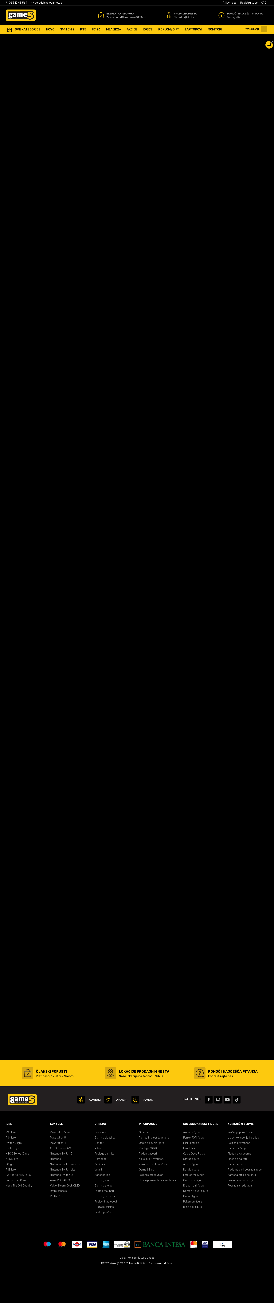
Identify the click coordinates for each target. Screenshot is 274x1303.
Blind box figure (192, 1240)
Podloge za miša (105, 1187)
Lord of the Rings (193, 1208)
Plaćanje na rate (238, 1192)
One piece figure (193, 1214)
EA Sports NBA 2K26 (18, 1208)
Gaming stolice (104, 1214)
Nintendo (55, 1192)
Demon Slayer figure (195, 1224)
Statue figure (191, 1192)
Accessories (102, 1208)
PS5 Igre (11, 1166)
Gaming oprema (55, 38)
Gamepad (101, 1192)
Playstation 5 (58, 1171)
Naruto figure (191, 1203)
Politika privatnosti (239, 1177)
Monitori (99, 1177)
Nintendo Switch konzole (65, 1198)
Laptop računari (104, 1224)
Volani (98, 1203)
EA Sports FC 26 (16, 1214)
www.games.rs (119, 1297)
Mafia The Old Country (19, 1219)
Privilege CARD (148, 1182)
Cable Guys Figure (194, 1187)
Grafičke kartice (104, 1240)
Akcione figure (192, 1166)
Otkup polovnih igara (151, 1177)
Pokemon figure (192, 1235)
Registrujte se (249, 2)
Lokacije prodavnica (151, 1208)
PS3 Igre (11, 1203)
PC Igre (10, 1198)
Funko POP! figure (194, 1171)
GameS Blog (146, 1203)
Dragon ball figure (194, 1219)
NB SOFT (142, 1297)
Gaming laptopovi (105, 1230)
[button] (256, 29)
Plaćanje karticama (239, 1187)
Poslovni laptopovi (106, 1235)
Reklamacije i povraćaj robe (245, 1203)
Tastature (100, 1166)
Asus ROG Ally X (60, 1214)
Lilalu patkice (191, 1177)
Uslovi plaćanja (237, 1182)
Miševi (98, 1182)
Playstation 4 (58, 1177)
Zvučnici (100, 1198)
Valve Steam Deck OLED (65, 1219)
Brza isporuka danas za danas (157, 1214)
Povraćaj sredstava (240, 1219)
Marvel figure (191, 1230)
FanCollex (189, 1182)
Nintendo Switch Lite (62, 1203)
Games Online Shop (17, 38)
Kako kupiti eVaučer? (151, 1192)
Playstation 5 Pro (60, 1166)
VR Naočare (57, 1230)
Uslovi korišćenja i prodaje (244, 1171)
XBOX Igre (12, 1192)
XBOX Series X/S (60, 1182)
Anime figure (191, 1198)
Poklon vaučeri (148, 1187)
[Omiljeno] (263, 2)
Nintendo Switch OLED (63, 1208)
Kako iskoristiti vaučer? (153, 1198)
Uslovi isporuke (237, 1198)
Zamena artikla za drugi (242, 1208)
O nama (144, 1166)
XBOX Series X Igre (17, 1187)
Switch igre (12, 1182)
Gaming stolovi (104, 1219)
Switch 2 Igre (14, 1177)
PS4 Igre (11, 1171)
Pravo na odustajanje (241, 1214)
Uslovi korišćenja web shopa (137, 1291)
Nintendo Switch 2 (61, 1187)
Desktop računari (105, 1246)
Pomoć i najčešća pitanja (154, 1171)
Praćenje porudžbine (240, 1166)
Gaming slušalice (105, 1171)
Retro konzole (58, 1224)
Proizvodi (37, 38)
